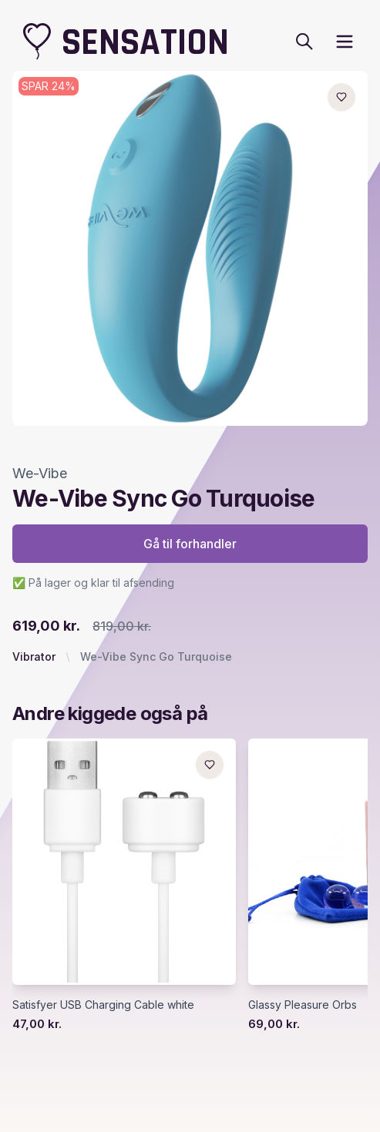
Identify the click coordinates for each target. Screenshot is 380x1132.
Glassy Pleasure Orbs (302, 1004)
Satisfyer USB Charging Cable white (103, 1004)
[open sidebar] (345, 42)
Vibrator (33, 656)
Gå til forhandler (190, 543)
